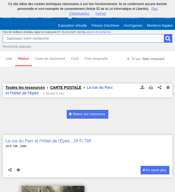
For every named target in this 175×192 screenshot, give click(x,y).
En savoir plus (154, 170)
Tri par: (148, 59)
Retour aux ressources (87, 114)
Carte (75, 59)
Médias (23, 59)
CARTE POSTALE (65, 87)
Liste (9, 59)
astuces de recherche (98, 31)
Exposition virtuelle (72, 25)
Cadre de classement (50, 59)
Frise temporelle (96, 59)
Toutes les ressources (25, 87)
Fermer (101, 13)
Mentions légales (160, 25)
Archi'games (133, 25)
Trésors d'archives (105, 25)
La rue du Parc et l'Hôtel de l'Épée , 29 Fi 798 (48, 141)
